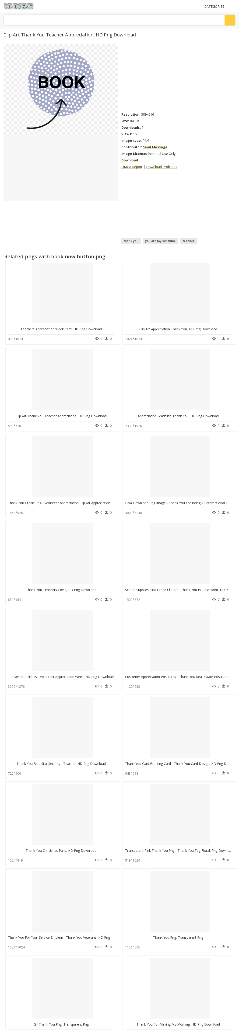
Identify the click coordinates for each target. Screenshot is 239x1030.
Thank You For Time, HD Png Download (97, 860)
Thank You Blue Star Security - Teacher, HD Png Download (169, 474)
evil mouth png (24, 923)
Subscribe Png (76, 890)
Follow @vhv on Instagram (23, 986)
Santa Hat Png (74, 912)
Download (129, 160)
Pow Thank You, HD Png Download (211, 706)
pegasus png (23, 918)
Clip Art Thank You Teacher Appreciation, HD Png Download (170, 319)
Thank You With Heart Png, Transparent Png (158, 783)
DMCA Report (131, 166)
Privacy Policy (14, 973)
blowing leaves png (28, 929)
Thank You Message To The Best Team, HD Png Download (112, 783)
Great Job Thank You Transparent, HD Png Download (165, 706)
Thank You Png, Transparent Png (210, 551)
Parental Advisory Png (79, 895)
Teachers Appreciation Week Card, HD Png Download (48, 319)
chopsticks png (25, 912)
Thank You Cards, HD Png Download (36, 860)
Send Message (155, 147)
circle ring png (24, 907)
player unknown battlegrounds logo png (39, 892)
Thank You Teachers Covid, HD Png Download (160, 397)
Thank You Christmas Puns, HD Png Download (43, 551)
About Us (11, 965)
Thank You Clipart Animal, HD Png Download (42, 783)
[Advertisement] (178, 76)
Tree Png (71, 918)
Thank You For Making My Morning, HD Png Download (108, 628)
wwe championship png (31, 935)
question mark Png (77, 907)
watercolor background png (33, 901)
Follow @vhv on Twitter (21, 991)
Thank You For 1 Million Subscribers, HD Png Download (167, 628)
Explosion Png (74, 901)
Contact (10, 961)
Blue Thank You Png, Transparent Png (37, 706)
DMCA (9, 969)
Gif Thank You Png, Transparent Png (35, 628)
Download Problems (161, 166)
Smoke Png (72, 923)
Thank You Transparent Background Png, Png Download (109, 706)
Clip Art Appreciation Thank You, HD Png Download (105, 319)
